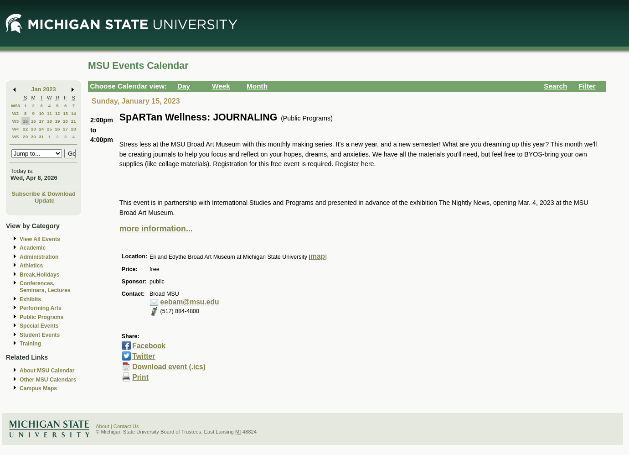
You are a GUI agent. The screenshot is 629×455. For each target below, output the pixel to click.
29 (25, 136)
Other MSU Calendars (48, 380)
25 (49, 128)
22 (25, 128)
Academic (33, 248)
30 (33, 136)
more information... (156, 228)
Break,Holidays (40, 275)
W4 (15, 128)
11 (49, 113)
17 (41, 121)
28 (73, 128)
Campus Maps (38, 388)
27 (65, 128)
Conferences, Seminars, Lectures (45, 286)
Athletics (31, 265)
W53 (15, 105)
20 (65, 121)
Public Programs (41, 317)
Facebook (148, 346)
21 (73, 121)
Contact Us (126, 426)
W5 (15, 136)
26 (57, 128)
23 (33, 128)
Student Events (40, 335)
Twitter (143, 356)
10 (41, 113)
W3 (15, 121)
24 (41, 128)
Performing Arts (41, 308)
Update (45, 200)
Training (30, 343)
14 (73, 113)
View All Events (40, 239)
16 (33, 121)
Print (140, 377)
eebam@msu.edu (189, 302)
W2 (15, 113)
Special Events (39, 326)
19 (57, 121)
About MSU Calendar (47, 370)
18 (49, 121)
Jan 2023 (43, 89)
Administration (39, 257)
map (317, 256)
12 (57, 113)
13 (65, 113)
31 (41, 136)
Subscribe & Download (43, 193)
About (102, 426)
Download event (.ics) (169, 367)
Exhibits (30, 299)
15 (25, 121)
